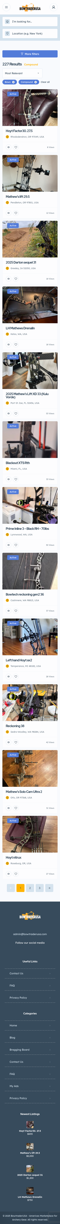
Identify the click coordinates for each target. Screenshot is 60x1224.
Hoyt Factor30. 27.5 (30, 1131)
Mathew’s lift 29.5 (30, 1153)
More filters (30, 54)
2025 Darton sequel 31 (30, 1175)
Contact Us (16, 973)
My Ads (14, 1086)
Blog (12, 1037)
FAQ (12, 985)
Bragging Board (19, 1049)
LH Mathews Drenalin (30, 1197)
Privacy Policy (18, 997)
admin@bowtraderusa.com (30, 934)
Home (13, 1025)
